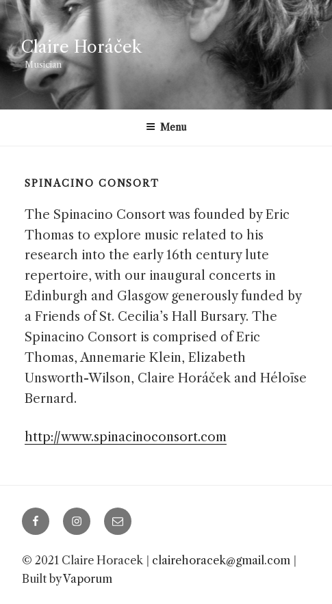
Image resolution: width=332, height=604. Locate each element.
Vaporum (87, 579)
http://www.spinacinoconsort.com (126, 437)
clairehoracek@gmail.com (221, 560)
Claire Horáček (81, 47)
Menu (166, 127)
